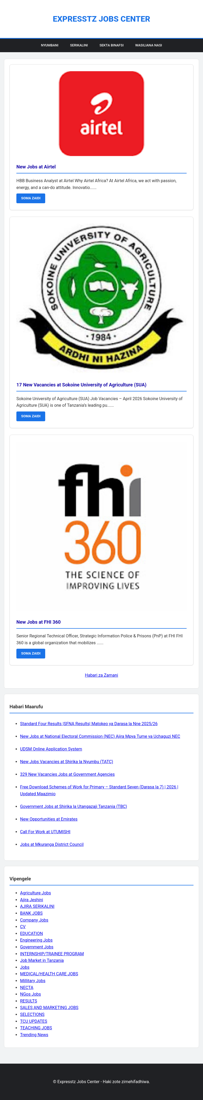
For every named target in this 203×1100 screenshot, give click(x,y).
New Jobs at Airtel (36, 166)
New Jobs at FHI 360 (38, 622)
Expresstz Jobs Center (101, 18)
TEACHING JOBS (36, 1027)
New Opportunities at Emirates (48, 819)
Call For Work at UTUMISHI (45, 831)
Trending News (34, 1034)
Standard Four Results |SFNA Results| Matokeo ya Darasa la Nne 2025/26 (89, 723)
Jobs (24, 967)
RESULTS (28, 1001)
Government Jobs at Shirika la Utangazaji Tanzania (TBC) (73, 806)
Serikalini (79, 45)
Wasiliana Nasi (148, 45)
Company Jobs (34, 920)
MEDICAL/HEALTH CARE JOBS (49, 973)
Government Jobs (36, 946)
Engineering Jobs (36, 940)
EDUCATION (31, 933)
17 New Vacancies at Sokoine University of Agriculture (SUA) (81, 384)
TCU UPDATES (33, 1021)
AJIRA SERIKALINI (37, 906)
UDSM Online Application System (51, 749)
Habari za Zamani (101, 675)
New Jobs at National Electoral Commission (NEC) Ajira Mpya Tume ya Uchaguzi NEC (100, 736)
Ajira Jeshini (31, 899)
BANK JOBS (31, 913)
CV (23, 926)
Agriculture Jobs (35, 892)
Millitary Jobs (32, 980)
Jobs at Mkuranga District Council (52, 844)
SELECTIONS (32, 1014)
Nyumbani (49, 45)
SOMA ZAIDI (30, 198)
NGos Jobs (30, 994)
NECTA (26, 987)
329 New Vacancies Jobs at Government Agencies (67, 774)
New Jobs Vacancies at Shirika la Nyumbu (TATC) (66, 761)
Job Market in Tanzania (42, 960)
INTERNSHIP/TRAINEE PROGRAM (52, 953)
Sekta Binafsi (111, 45)
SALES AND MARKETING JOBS (49, 1007)
